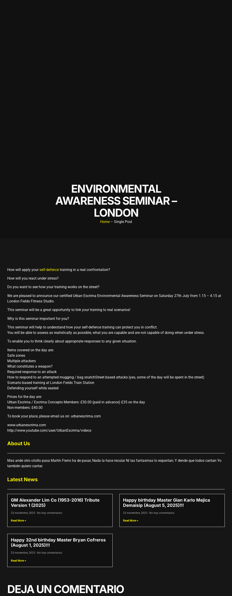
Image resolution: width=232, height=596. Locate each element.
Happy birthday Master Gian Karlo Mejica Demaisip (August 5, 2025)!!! (166, 502)
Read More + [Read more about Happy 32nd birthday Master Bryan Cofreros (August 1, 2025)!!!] (18, 560)
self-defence (49, 270)
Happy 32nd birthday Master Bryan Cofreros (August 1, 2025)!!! (58, 542)
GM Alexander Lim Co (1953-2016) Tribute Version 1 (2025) (55, 502)
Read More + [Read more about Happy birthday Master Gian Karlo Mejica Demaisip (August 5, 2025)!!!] (130, 520)
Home (105, 222)
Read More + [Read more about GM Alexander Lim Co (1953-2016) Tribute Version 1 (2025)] (18, 520)
